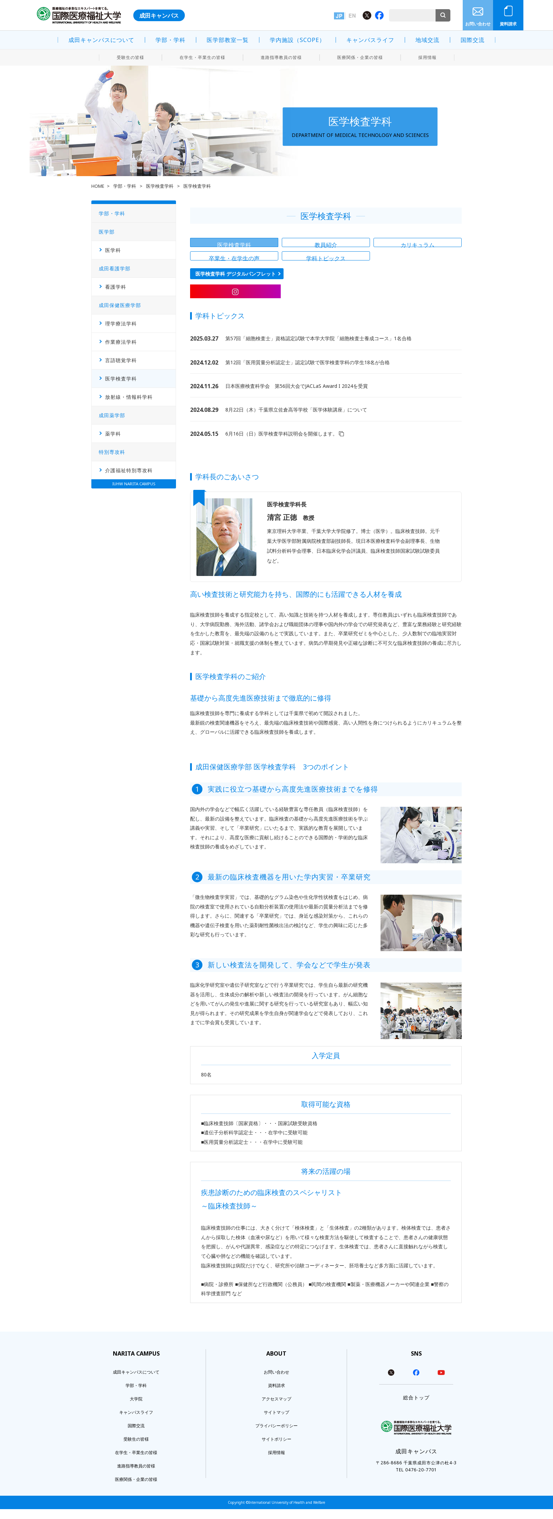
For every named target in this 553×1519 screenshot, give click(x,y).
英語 (352, 15)
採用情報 (427, 57)
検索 (443, 15)
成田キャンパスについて (101, 40)
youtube (441, 1382)
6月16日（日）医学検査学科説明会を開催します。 (284, 443)
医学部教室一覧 (228, 40)
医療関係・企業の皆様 (360, 57)
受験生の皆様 (130, 57)
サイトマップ (276, 1422)
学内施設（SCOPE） (297, 40)
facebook (416, 1382)
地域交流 (427, 40)
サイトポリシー (276, 1449)
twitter (391, 1382)
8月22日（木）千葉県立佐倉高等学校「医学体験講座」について (296, 419)
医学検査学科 (160, 186)
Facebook (379, 15)
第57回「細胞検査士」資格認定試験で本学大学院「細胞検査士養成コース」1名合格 (318, 348)
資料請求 (508, 24)
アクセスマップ (276, 1409)
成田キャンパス (159, 15)
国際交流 (473, 40)
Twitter (367, 15)
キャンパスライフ (370, 40)
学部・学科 (171, 40)
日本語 (339, 15)
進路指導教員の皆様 (281, 57)
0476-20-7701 (421, 1480)
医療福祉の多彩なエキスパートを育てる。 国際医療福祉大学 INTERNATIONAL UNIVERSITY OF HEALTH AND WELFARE (79, 15)
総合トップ (416, 1407)
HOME (97, 186)
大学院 (136, 1409)
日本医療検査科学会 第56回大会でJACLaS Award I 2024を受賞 (296, 395)
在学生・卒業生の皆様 (202, 57)
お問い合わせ (478, 24)
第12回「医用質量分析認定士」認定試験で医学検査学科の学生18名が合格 (307, 371)
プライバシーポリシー (276, 1436)
